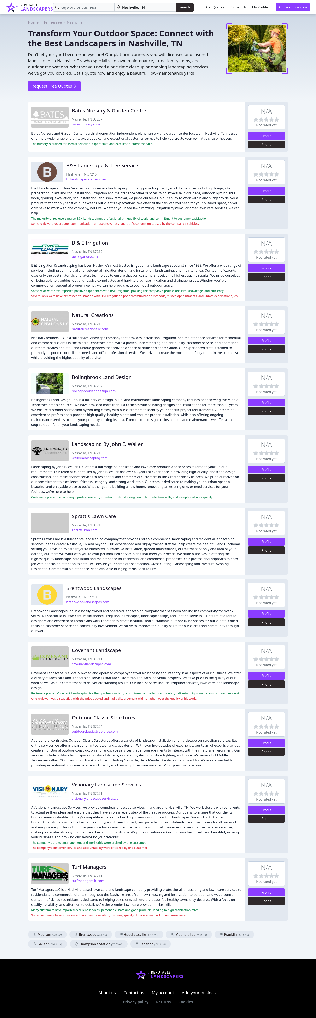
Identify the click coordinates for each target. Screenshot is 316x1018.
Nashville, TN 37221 (87, 793)
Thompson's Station (99, 944)
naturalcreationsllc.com (90, 329)
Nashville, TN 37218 (87, 324)
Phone (266, 144)
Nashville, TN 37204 (87, 726)
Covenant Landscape (96, 650)
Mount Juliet (189, 934)
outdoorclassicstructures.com (95, 731)
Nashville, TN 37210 (87, 251)
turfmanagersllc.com (88, 880)
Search (184, 7)
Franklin (234, 934)
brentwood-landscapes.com (87, 602)
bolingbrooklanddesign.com (94, 391)
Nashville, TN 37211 (87, 659)
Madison (47, 934)
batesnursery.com (86, 124)
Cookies (185, 1001)
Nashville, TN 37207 (87, 119)
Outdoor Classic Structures (103, 717)
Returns (163, 1001)
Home (33, 22)
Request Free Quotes (54, 86)
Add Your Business (293, 7)
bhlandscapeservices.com (86, 179)
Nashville (75, 22)
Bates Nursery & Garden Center (109, 110)
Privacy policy (135, 1001)
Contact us (133, 992)
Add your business (200, 992)
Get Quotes (215, 7)
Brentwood (91, 934)
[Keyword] (84, 7)
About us (107, 992)
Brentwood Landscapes (94, 588)
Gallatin (47, 944)
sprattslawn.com (85, 530)
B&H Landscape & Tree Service (102, 165)
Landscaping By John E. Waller (107, 444)
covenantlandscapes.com (91, 664)
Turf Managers (89, 866)
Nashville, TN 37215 (81, 174)
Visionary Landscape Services (106, 784)
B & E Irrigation (90, 242)
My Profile (260, 7)
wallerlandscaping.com (90, 458)
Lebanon (150, 944)
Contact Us (238, 7)
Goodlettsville (139, 934)
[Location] (145, 7)
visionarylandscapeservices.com (97, 798)
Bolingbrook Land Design (102, 377)
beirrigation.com (85, 256)
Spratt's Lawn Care (94, 516)
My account (163, 992)
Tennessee (52, 22)
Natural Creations (93, 315)
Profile (266, 136)
